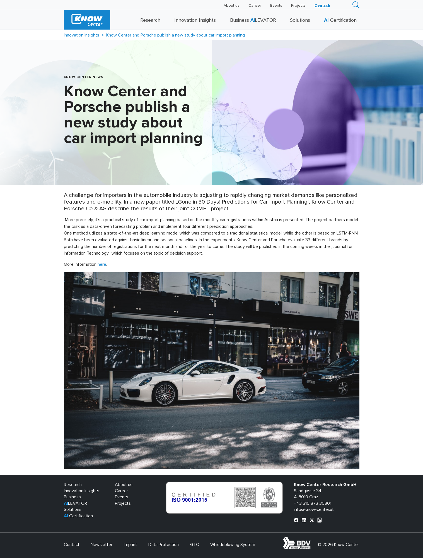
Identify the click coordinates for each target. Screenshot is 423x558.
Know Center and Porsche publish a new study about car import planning (175, 35)
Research (150, 20)
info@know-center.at (314, 509)
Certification (340, 20)
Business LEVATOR (253, 20)
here (102, 264)
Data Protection (163, 544)
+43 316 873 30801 (312, 503)
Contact (71, 544)
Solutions (300, 20)
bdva (311, 540)
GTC (194, 544)
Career (254, 6)
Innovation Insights (195, 20)
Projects (298, 6)
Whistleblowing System (232, 544)
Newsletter (101, 544)
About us (232, 6)
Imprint (130, 544)
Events (276, 6)
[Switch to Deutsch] (322, 6)
